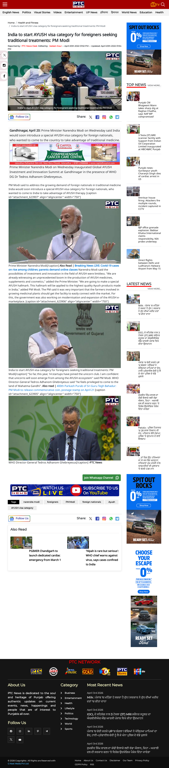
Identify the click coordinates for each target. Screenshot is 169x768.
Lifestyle (67, 708)
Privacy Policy (142, 760)
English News (10, 12)
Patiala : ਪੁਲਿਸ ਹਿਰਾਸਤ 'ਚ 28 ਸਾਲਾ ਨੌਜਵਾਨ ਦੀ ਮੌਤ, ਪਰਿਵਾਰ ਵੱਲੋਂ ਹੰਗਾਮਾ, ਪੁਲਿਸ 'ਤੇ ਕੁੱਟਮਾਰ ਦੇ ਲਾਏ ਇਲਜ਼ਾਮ (149, 433)
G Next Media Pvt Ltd (18, 763)
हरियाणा (104, 12)
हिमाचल (114, 12)
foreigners (52, 502)
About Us (88, 760)
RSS (92, 764)
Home (11, 22)
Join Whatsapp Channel (102, 477)
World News (129, 12)
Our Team (128, 760)
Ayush (111, 502)
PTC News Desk (29, 46)
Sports (66, 728)
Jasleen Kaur (55, 46)
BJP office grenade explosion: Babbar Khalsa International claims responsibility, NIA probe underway (149, 234)
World (66, 723)
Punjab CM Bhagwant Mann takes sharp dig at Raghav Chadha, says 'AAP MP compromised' (148, 109)
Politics (26, 12)
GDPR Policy (81, 764)
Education (146, 12)
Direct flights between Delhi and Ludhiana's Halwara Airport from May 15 (149, 264)
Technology (69, 718)
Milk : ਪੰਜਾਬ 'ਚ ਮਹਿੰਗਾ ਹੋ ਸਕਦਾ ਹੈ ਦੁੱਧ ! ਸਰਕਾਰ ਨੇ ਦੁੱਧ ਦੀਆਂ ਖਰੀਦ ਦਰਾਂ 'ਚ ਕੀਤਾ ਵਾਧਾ (149, 309)
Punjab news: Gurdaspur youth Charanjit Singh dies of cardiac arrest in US (149, 173)
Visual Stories (42, 12)
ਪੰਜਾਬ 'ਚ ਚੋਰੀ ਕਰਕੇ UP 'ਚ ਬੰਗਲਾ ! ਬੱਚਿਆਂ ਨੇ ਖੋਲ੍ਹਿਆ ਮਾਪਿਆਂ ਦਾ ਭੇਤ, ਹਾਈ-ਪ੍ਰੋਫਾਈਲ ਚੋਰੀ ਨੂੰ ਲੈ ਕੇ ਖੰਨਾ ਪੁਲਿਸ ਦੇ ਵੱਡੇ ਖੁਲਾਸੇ (149, 369)
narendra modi (31, 502)
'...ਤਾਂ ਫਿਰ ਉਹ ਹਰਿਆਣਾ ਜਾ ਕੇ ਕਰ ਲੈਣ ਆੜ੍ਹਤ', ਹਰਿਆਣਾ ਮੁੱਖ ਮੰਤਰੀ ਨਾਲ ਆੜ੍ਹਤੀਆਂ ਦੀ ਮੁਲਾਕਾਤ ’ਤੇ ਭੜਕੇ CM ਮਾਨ (149, 463)
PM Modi (70, 502)
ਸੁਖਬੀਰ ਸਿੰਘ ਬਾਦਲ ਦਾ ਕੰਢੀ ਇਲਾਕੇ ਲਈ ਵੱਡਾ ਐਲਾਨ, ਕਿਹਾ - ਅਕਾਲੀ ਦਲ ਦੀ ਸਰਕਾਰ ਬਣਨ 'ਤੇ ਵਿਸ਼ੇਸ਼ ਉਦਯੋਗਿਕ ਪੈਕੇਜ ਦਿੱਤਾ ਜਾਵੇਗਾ (148, 402)
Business (68, 692)
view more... (154, 85)
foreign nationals (92, 502)
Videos (57, 12)
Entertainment (74, 12)
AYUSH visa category (22, 508)
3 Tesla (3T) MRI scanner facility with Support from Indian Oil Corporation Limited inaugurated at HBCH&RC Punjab (149, 142)
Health (159, 12)
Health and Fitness (28, 22)
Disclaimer (115, 760)
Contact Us (101, 760)
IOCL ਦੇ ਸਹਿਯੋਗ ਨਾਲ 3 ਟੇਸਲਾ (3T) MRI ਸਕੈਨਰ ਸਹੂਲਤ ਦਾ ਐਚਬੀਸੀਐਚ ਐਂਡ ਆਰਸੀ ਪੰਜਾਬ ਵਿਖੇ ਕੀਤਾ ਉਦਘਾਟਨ (149, 338)
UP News (91, 12)
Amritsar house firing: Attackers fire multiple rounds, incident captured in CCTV (149, 203)
